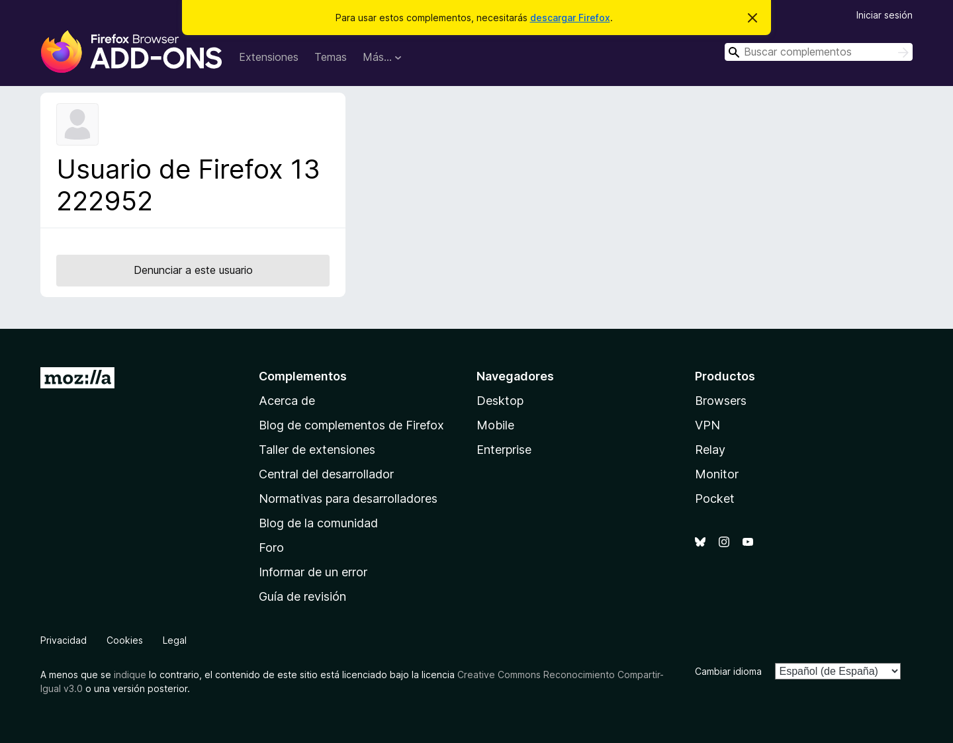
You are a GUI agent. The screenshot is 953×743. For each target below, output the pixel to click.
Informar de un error (313, 572)
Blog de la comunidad (318, 523)
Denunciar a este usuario (193, 270)
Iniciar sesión (884, 15)
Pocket (715, 498)
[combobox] (819, 52)
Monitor (717, 474)
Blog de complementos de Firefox (351, 425)
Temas (330, 57)
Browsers (721, 401)
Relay (710, 450)
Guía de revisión (302, 596)
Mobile (495, 425)
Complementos (303, 376)
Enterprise (503, 450)
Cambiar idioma (728, 671)
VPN (707, 425)
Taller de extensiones (317, 450)
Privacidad (63, 640)
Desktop (499, 401)
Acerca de (287, 401)
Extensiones (268, 57)
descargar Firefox (570, 17)
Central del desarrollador (326, 474)
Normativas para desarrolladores (348, 498)
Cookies (125, 640)
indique (130, 674)
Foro (271, 547)
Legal (175, 640)
